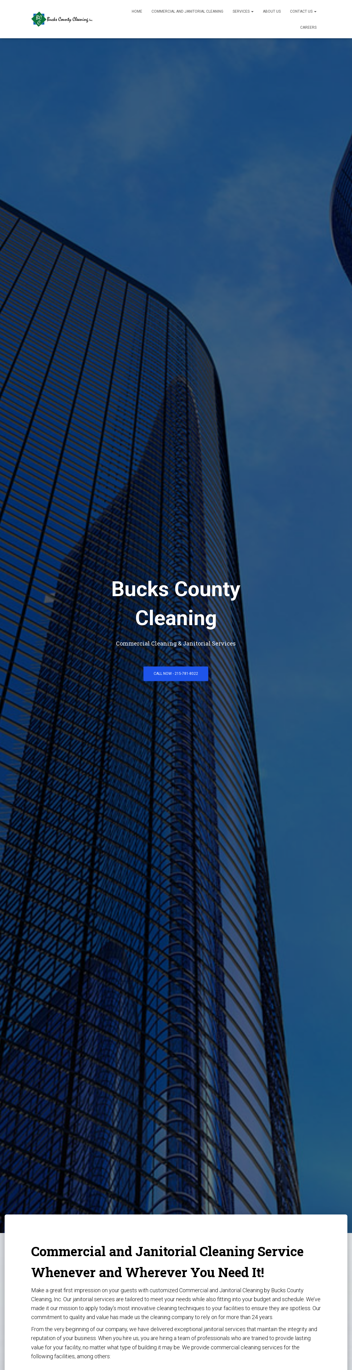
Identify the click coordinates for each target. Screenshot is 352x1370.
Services (243, 11)
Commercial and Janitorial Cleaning (187, 11)
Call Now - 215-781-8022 (176, 673)
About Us (272, 11)
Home (137, 11)
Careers (308, 27)
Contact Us (303, 11)
